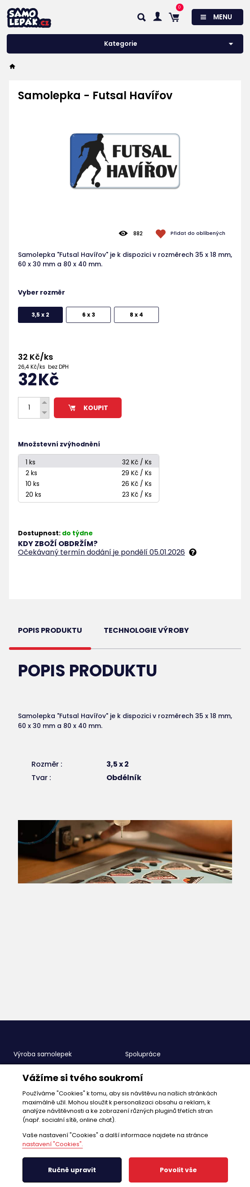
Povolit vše (178, 1169)
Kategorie (120, 43)
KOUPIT (87, 407)
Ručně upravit (72, 1169)
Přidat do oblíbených (198, 233)
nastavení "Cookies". (52, 1144)
